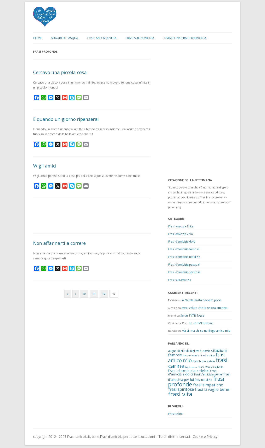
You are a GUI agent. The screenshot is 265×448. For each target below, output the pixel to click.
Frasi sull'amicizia (179, 280)
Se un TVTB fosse (192, 315)
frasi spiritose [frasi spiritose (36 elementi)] (181, 389)
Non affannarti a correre (59, 243)
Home (37, 38)
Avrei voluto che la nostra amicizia (204, 308)
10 (84, 294)
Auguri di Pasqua (64, 38)
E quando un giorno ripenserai (66, 119)
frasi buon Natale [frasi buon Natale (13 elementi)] (204, 361)
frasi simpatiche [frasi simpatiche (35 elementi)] (208, 385)
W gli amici (44, 166)
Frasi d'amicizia (111, 437)
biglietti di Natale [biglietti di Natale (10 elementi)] (200, 350)
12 (104, 294)
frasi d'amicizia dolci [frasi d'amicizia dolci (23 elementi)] (192, 372)
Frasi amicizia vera (101, 38)
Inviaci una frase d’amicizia (184, 38)
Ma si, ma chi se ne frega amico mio (206, 331)
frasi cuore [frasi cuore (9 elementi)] (191, 367)
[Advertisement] (92, 216)
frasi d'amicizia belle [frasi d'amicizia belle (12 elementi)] (210, 367)
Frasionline (175, 414)
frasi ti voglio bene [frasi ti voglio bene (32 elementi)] (212, 389)
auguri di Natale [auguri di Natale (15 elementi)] (178, 351)
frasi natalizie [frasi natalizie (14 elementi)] (203, 380)
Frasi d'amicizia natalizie (184, 257)
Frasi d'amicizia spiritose (184, 272)
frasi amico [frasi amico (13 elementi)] (207, 355)
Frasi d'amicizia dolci (181, 241)
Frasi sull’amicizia (139, 38)
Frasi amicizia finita (181, 226)
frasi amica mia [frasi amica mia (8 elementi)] (191, 355)
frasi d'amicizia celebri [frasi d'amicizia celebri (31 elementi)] (188, 370)
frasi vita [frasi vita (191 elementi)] (180, 394)
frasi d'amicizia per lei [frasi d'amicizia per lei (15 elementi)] (208, 374)
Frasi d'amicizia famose (184, 249)
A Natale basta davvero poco (201, 300)
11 (94, 294)
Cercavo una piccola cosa (60, 72)
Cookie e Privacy (205, 437)
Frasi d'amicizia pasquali (184, 264)
